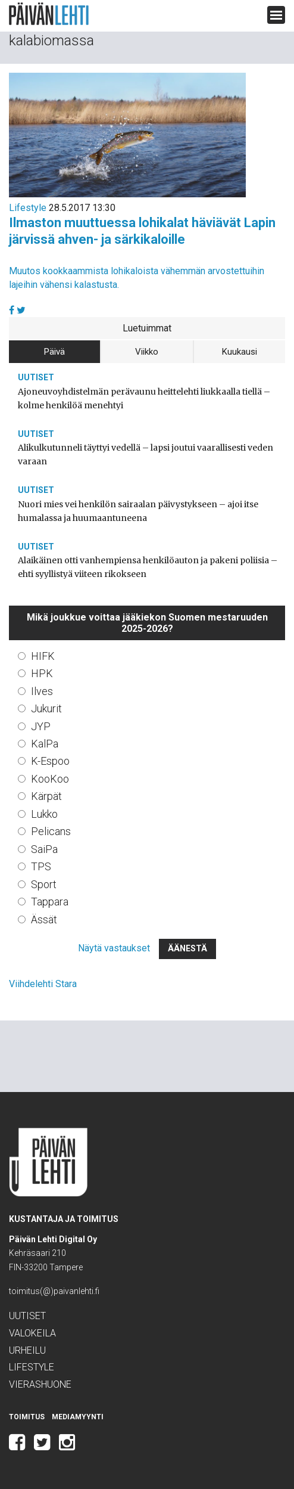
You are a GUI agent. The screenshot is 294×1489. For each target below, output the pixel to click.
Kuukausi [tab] (239, 351)
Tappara (49, 901)
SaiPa (44, 849)
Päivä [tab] (54, 351)
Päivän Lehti (49, 14)
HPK (42, 673)
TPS (41, 866)
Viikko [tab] (146, 351)
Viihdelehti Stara (43, 983)
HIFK (43, 656)
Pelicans (51, 831)
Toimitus (27, 1417)
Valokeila (32, 1333)
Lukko (44, 814)
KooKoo (50, 779)
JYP (41, 726)
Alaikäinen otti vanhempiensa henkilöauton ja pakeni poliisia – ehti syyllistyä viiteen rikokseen (147, 567)
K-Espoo (50, 761)
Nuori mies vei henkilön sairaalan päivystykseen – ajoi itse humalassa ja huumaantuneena (138, 511)
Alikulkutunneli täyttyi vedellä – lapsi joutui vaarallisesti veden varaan (145, 454)
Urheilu (27, 1350)
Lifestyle (27, 207)
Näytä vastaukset (114, 948)
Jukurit (46, 708)
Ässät (44, 919)
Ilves (42, 691)
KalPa (44, 743)
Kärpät (46, 796)
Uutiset (36, 377)
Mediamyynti (78, 1417)
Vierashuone (40, 1384)
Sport (44, 884)
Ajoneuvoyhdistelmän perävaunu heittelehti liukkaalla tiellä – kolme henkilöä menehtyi (144, 398)
